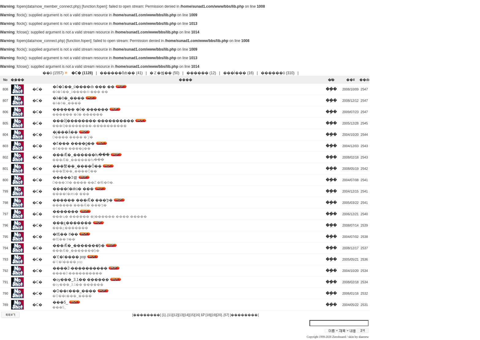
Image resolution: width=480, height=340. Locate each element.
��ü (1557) (53, 73)
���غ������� (72, 223)
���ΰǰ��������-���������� (93, 121)
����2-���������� (80, 268)
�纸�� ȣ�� (65, 234)
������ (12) (201, 73)
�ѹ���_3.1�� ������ (81, 279)
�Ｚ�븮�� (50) (164, 73)
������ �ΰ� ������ (80, 109)
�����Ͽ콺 (65, 177)
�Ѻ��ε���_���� (74, 291)
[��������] (146, 315)
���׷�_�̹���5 (60, 302)
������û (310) (277, 73)
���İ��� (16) (238, 73)
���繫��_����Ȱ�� (77, 166)
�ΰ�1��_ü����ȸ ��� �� (83, 87)
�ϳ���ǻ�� (65, 132)
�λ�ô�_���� (68, 98)
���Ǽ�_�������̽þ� (78, 245)
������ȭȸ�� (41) (121, 73)
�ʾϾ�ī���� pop (69, 257)
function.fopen (94, 6)
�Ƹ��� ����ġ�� (74, 143)
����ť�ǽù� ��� (73, 189)
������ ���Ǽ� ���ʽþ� (82, 200)
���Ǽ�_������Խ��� (81, 155)
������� (65, 211)
